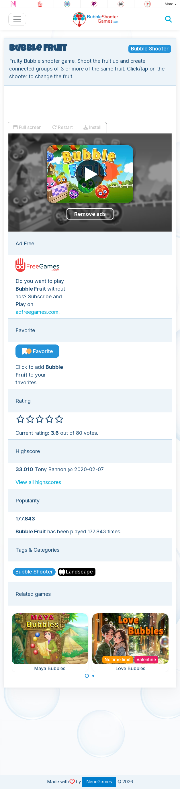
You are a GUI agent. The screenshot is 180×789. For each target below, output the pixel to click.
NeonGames (99, 781)
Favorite (37, 351)
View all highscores (38, 482)
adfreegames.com (36, 312)
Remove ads (90, 214)
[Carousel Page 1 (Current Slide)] (87, 676)
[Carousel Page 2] (93, 676)
